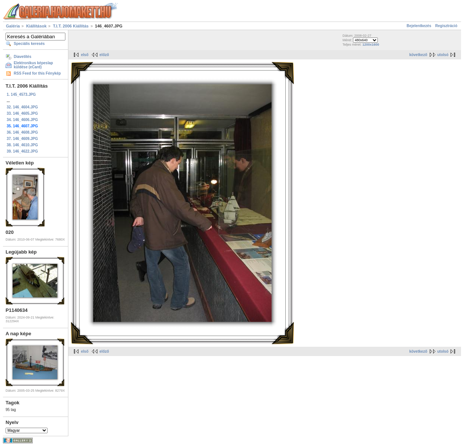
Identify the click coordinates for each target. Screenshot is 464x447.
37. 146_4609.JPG (22, 139)
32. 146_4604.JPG (22, 107)
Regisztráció (446, 26)
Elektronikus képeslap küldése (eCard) (33, 65)
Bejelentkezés (419, 26)
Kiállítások (36, 26)
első (84, 55)
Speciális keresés (29, 44)
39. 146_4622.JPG (22, 151)
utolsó (442, 55)
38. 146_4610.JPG (22, 145)
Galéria (13, 26)
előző (104, 55)
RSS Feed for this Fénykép (37, 73)
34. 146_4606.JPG (22, 120)
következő (418, 55)
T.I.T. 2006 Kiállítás (70, 26)
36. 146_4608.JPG (22, 132)
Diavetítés (22, 57)
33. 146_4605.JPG (22, 113)
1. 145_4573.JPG (21, 94)
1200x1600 (370, 44)
